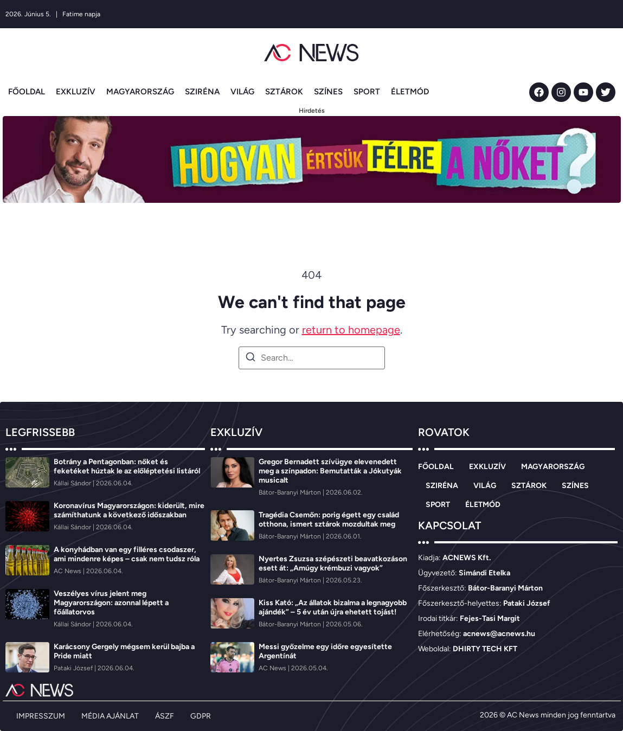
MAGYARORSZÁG (140, 92)
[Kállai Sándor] (73, 483)
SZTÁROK (284, 92)
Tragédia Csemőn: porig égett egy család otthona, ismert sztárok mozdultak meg (329, 519)
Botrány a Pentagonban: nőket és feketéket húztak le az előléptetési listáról (127, 466)
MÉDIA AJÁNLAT (110, 716)
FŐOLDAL (26, 92)
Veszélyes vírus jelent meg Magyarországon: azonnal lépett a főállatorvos (111, 603)
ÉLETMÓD (410, 92)
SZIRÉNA (202, 92)
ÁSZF (164, 716)
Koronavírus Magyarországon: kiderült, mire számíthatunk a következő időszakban (129, 510)
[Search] (250, 358)
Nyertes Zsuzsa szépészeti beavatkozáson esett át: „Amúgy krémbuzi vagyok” (333, 563)
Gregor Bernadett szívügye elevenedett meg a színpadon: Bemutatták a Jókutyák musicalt (330, 471)
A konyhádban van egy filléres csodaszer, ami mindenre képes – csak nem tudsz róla (127, 554)
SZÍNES (328, 92)
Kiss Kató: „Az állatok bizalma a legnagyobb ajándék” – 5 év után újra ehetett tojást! (333, 607)
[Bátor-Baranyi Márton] (291, 492)
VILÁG (242, 92)
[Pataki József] (74, 668)
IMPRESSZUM (40, 716)
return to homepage (351, 329)
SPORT (367, 92)
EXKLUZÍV (75, 92)
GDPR (200, 716)
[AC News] (68, 571)
